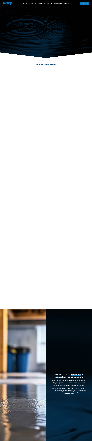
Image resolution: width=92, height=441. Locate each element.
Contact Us (86, 3)
